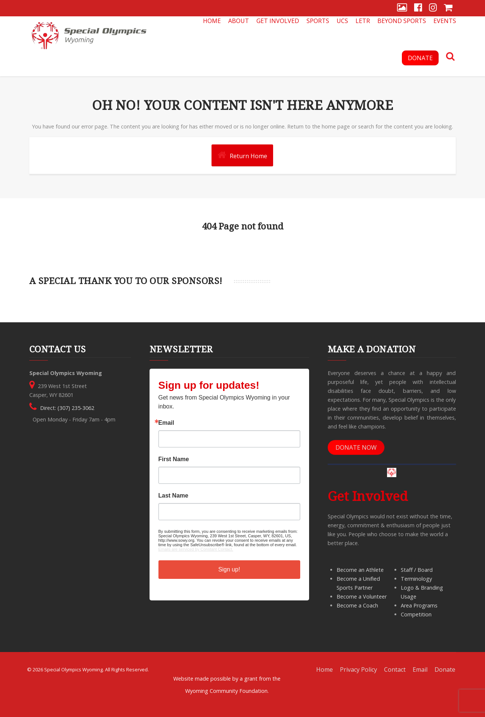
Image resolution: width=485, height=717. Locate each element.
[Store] (448, 8)
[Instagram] (432, 8)
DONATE (420, 58)
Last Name (173, 496)
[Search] (450, 57)
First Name (173, 459)
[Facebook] (418, 8)
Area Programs (419, 605)
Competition (416, 614)
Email (166, 423)
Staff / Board (417, 569)
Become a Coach (357, 605)
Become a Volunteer (362, 596)
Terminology (416, 578)
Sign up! (229, 569)
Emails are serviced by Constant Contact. (195, 549)
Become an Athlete (360, 569)
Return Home (242, 155)
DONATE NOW (356, 447)
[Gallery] (402, 8)
